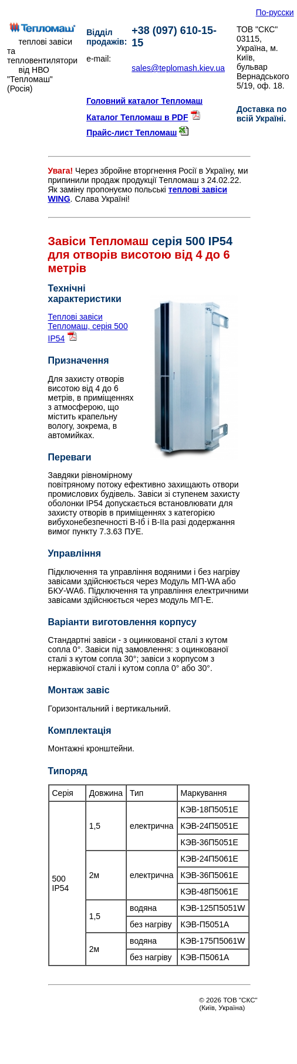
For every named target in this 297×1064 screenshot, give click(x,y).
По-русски (275, 12)
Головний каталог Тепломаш (144, 101)
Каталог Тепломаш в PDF (137, 117)
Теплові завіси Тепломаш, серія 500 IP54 (88, 327)
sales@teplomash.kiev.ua (178, 68)
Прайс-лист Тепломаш (131, 132)
